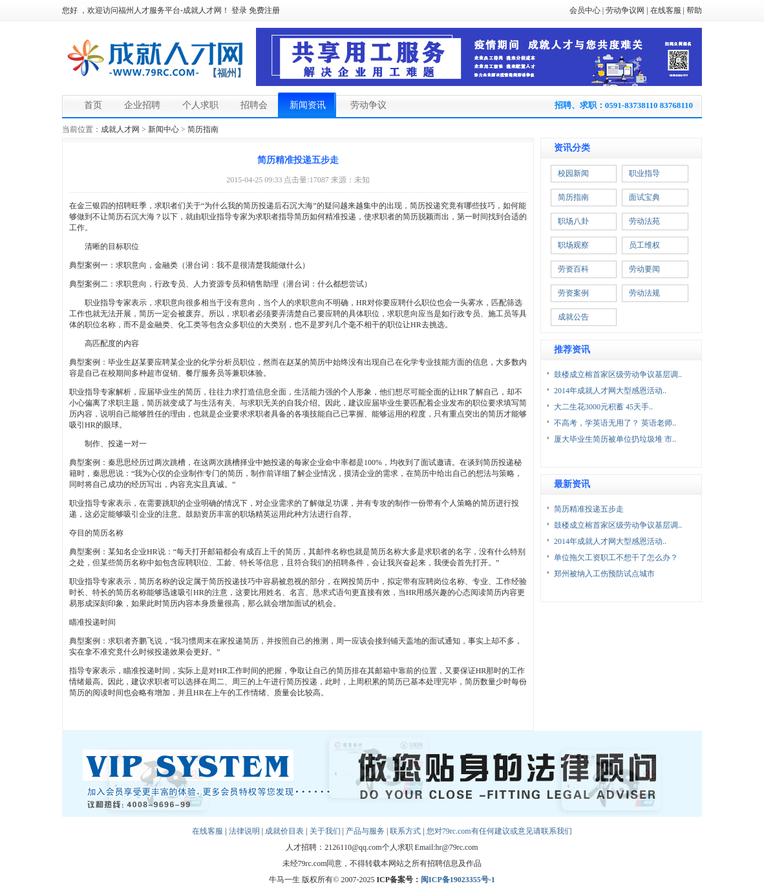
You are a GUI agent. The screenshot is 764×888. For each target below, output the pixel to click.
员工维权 (644, 245)
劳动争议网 (625, 10)
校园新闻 (573, 173)
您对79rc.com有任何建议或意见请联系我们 (499, 831)
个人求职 (200, 105)
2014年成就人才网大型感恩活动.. (610, 390)
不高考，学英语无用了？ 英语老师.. (615, 423)
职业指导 (644, 173)
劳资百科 (573, 269)
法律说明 (244, 831)
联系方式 (405, 831)
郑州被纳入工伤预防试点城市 (604, 573)
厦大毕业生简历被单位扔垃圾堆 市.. (615, 439)
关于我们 (325, 831)
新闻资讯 (308, 105)
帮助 (694, 10)
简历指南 (202, 129)
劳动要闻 (644, 269)
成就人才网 (120, 129)
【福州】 (226, 73)
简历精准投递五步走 (589, 509)
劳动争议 (368, 105)
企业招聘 (142, 105)
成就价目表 (284, 831)
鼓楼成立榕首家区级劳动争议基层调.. (618, 374)
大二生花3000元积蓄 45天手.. (603, 406)
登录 (239, 10)
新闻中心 (163, 129)
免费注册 (264, 10)
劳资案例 (573, 293)
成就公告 (573, 316)
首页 (93, 105)
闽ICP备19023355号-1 (458, 879)
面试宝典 (644, 197)
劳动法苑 (644, 221)
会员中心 (584, 10)
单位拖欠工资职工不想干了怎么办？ (616, 557)
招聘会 (254, 105)
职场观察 (573, 245)
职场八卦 (573, 221)
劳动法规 (644, 293)
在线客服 (665, 10)
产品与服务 (365, 831)
